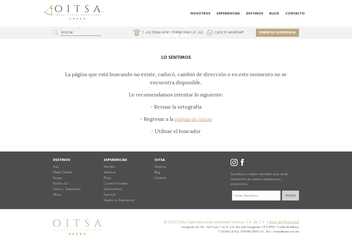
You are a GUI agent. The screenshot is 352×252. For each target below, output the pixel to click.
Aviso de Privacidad (284, 222)
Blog (274, 13)
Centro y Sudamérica (67, 189)
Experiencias (228, 13)
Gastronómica (113, 189)
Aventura (109, 172)
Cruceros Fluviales (115, 183)
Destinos (254, 13)
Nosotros (200, 13)
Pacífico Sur (60, 183)
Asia (56, 166)
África (57, 194)
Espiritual (110, 194)
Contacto (295, 13)
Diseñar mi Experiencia (119, 200)
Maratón (109, 166)
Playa (107, 177)
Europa (57, 177)
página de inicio (193, 119)
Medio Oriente (62, 172)
